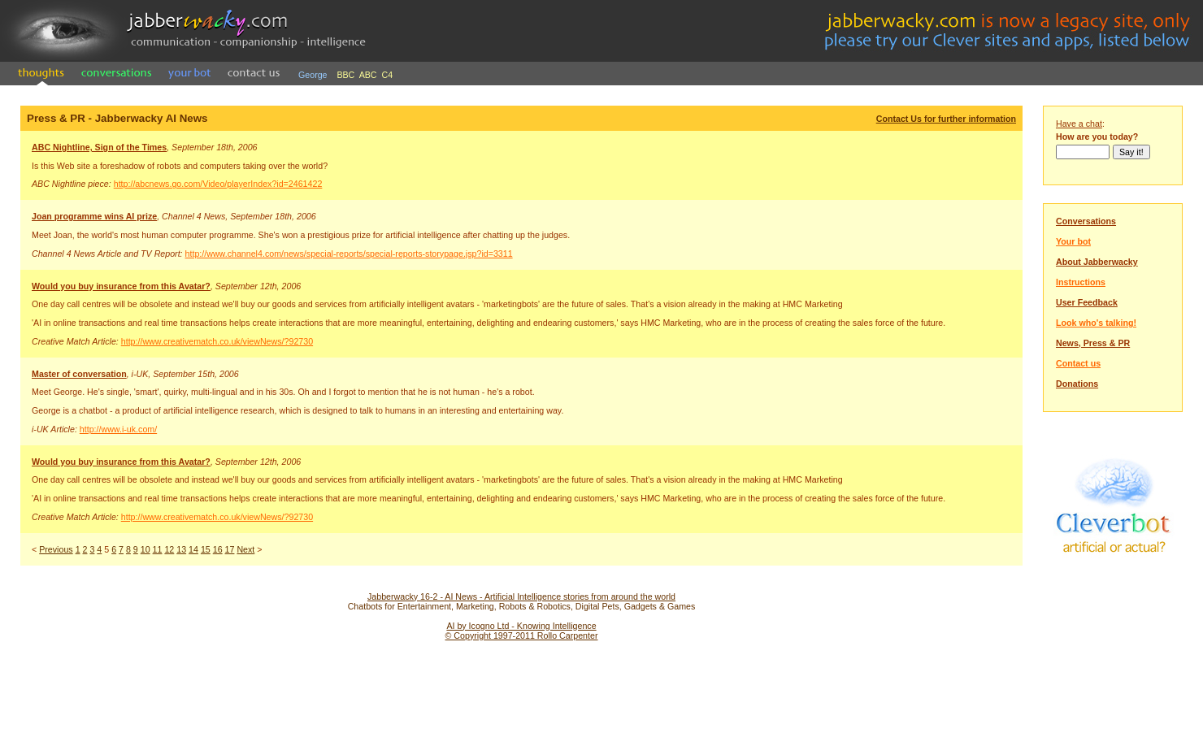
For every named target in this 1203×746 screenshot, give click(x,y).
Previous (55, 549)
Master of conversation (79, 374)
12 (169, 549)
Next (245, 549)
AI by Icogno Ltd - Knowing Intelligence (521, 626)
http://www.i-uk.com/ (118, 429)
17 (230, 549)
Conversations (1086, 221)
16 (218, 549)
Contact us (1078, 363)
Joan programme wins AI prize (94, 216)
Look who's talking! (1096, 322)
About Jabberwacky (1097, 262)
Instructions (1080, 282)
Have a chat (1079, 123)
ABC (368, 75)
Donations (1077, 383)
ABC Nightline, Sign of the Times (99, 147)
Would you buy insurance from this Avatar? (121, 286)
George (313, 75)
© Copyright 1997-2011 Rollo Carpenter (521, 635)
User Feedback (1087, 302)
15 (206, 549)
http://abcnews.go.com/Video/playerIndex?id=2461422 (218, 184)
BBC (345, 75)
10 (145, 549)
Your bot (1073, 241)
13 (181, 549)
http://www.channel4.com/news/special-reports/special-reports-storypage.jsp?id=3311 (349, 253)
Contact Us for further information (946, 119)
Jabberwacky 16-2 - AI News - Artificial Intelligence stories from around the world (521, 596)
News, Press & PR (1093, 343)
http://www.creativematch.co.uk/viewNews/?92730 (217, 341)
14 (193, 549)
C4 (387, 75)
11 (158, 549)
